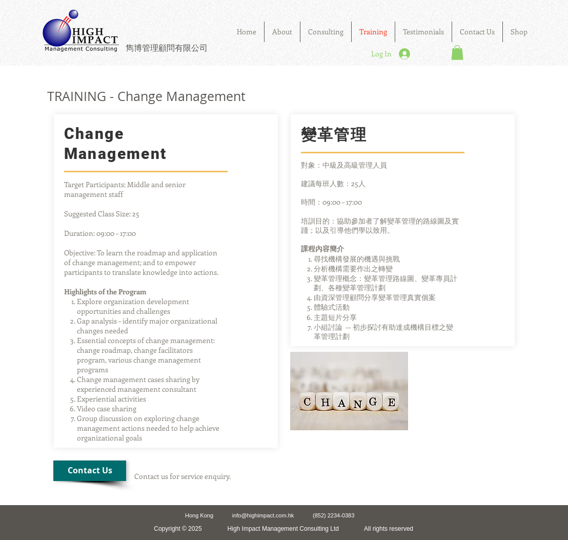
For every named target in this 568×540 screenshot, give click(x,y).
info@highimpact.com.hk (263, 515)
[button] (325, 32)
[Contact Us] (89, 471)
